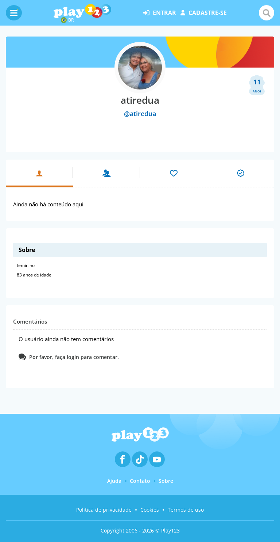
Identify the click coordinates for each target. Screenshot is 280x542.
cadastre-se (203, 13)
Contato (140, 480)
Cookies (149, 509)
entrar (159, 13)
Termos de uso (186, 509)
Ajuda (114, 480)
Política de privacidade (104, 509)
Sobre (166, 480)
